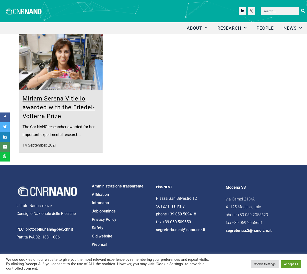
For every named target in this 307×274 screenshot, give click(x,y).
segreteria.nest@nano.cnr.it (180, 229)
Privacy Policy (104, 219)
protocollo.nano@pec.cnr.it (49, 229)
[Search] (303, 11)
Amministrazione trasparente (117, 186)
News (292, 28)
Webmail (99, 244)
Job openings (104, 211)
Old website (102, 236)
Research (232, 28)
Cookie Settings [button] (265, 264)
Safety (97, 227)
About (197, 28)
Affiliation (100, 194)
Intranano (100, 202)
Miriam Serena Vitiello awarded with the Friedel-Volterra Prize (59, 107)
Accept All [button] (291, 264)
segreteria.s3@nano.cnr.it (249, 230)
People (265, 28)
